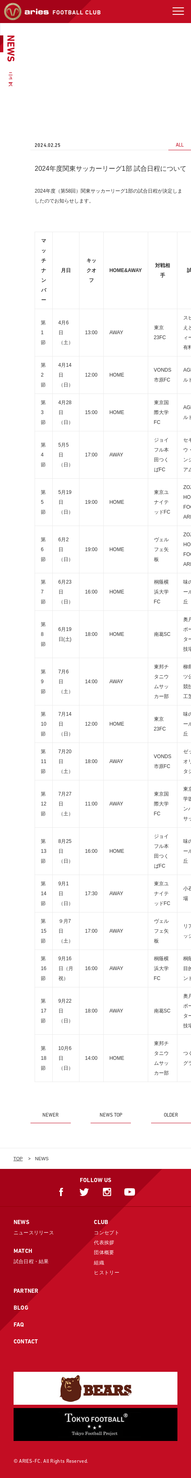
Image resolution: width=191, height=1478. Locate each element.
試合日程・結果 (31, 1261)
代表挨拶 (104, 1242)
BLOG (21, 1307)
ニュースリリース (34, 1233)
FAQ (19, 1324)
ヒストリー (106, 1273)
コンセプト (106, 1233)
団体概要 (104, 1252)
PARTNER (26, 1291)
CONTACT (26, 1341)
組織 (99, 1263)
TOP (18, 1158)
